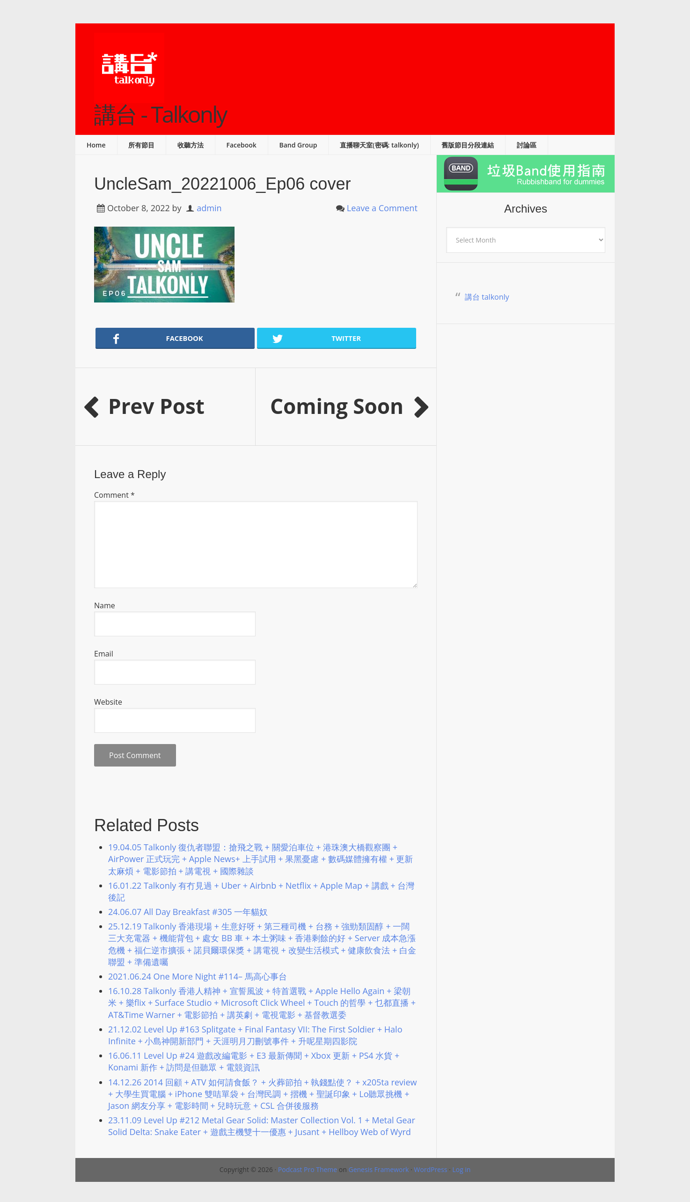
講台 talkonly (487, 297)
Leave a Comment (382, 208)
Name (104, 605)
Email (103, 654)
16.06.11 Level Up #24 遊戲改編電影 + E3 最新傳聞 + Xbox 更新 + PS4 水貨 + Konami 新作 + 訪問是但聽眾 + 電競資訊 (253, 1061)
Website (108, 702)
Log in (461, 1169)
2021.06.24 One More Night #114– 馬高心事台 (197, 976)
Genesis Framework (378, 1169)
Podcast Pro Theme (307, 1169)
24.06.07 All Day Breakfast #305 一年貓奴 (188, 911)
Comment (114, 495)
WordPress (430, 1169)
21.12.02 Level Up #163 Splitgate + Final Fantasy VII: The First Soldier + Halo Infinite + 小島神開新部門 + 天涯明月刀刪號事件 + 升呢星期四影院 (255, 1035)
